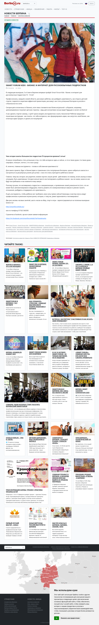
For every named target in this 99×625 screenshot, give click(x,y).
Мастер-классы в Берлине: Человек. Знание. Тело (59, 525)
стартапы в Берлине (61, 227)
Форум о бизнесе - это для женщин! (13, 265)
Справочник (19, 9)
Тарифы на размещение (11, 610)
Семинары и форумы (53, 238)
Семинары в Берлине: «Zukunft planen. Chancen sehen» (60, 440)
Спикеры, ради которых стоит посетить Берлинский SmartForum (23, 405)
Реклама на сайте (77, 3)
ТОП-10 (64, 9)
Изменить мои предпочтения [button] (70, 618)
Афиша (29, 9)
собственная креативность (50, 229)
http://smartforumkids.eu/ (15, 207)
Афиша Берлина (32, 612)
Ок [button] (56, 618)
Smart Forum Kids (23, 225)
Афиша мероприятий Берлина (60, 547)
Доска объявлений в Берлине (61, 549)
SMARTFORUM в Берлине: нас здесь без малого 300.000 (60, 391)
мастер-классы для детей (25, 231)
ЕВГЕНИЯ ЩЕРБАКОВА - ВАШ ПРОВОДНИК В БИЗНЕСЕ (38, 439)
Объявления (39, 9)
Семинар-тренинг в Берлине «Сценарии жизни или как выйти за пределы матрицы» (60, 478)
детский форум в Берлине (79, 225)
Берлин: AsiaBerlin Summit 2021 (14, 353)
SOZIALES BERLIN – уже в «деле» (14, 439)
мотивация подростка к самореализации (71, 229)
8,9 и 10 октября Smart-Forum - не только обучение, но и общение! (59, 355)
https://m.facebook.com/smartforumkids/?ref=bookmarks (26, 218)
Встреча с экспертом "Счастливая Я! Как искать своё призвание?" (72, 320)
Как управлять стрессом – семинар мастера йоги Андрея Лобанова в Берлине (37, 305)
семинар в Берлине (36, 227)
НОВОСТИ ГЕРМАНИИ (39, 238)
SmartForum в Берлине (52, 225)
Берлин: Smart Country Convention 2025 (82, 391)
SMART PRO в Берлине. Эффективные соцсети (38, 266)
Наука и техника (32, 606)
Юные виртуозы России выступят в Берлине (37, 525)
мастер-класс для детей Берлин (43, 231)
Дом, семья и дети (32, 604)
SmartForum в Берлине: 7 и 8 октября (12, 303)
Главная (6, 16)
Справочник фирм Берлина (41, 547)
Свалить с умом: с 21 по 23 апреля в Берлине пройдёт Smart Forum (84, 267)
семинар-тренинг (48, 227)
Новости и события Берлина (79, 547)
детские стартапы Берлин (75, 227)
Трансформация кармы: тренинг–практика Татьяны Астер (24, 491)
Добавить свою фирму (11, 612)
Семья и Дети (29, 238)
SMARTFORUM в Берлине (36, 225)
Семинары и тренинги (34, 608)
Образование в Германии (35, 610)
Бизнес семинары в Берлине (20, 227)
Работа (49, 9)
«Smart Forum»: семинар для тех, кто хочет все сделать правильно (84, 355)
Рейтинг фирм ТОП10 (10, 608)
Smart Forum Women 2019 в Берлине (38, 353)
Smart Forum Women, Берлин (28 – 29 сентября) (60, 263)
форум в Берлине (65, 225)
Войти (91, 3)
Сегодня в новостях (24, 16)
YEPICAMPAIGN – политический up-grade (83, 439)
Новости (8, 9)
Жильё (56, 9)
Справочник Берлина (10, 602)
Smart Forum (13, 225)
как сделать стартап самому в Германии (29, 229)
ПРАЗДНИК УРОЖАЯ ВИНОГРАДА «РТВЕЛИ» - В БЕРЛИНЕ (84, 476)
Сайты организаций (10, 606)
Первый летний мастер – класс (12, 524)
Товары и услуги (9, 604)
